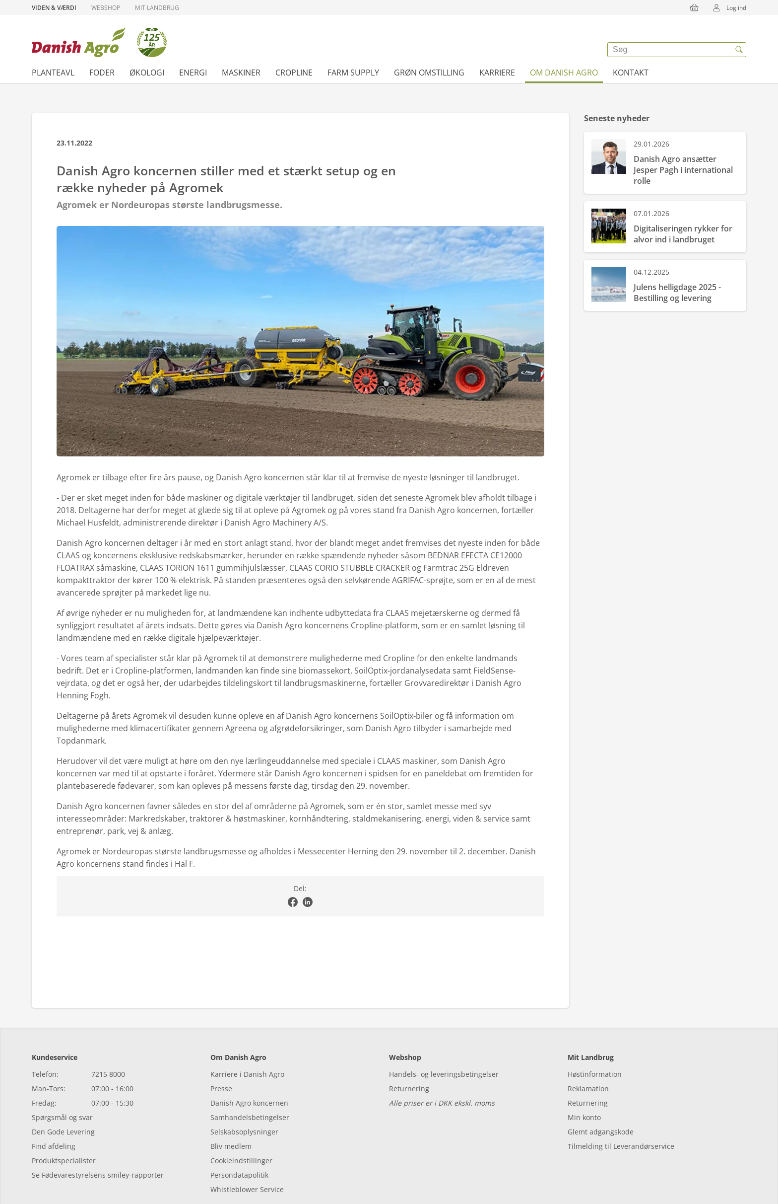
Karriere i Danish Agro (247, 1074)
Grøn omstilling (429, 72)
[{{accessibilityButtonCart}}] (694, 7)
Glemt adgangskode (601, 1131)
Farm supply (353, 72)
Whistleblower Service (247, 1189)
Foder (102, 72)
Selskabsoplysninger (244, 1131)
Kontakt (630, 72)
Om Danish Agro (564, 72)
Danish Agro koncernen (249, 1103)
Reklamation (588, 1088)
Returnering (409, 1088)
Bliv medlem (231, 1146)
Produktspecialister (64, 1160)
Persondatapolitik (239, 1175)
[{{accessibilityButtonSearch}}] (738, 49)
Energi (193, 72)
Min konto (584, 1117)
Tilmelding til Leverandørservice (621, 1146)
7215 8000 (108, 1074)
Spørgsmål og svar (62, 1117)
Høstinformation (595, 1074)
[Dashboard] (99, 42)
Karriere (497, 72)
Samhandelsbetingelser (249, 1117)
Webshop (105, 7)
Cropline (294, 72)
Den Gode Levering (63, 1131)
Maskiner (241, 72)
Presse (221, 1088)
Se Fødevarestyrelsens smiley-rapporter (98, 1175)
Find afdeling (53, 1146)
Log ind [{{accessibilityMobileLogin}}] (726, 7)
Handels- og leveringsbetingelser (444, 1074)
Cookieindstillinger (241, 1160)
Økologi (147, 72)
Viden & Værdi (54, 7)
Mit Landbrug (157, 7)
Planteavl (53, 72)
